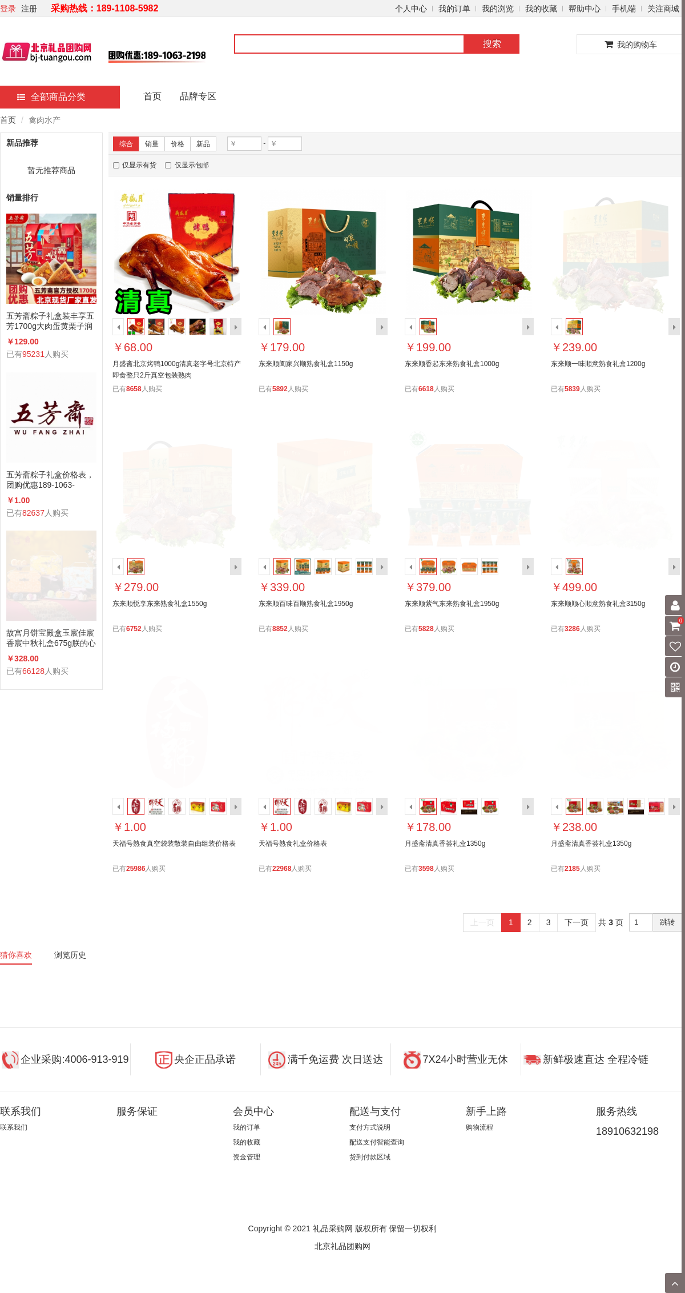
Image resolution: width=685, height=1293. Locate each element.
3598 (426, 869)
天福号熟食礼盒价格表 (293, 844)
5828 (426, 629)
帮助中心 (585, 8)
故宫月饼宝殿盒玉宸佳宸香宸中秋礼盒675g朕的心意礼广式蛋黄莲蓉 (51, 638)
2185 (572, 869)
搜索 (492, 44)
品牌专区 (198, 96)
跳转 (667, 922)
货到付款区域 (369, 1157)
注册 (29, 8)
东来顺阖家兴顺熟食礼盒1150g (306, 364)
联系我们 (13, 1127)
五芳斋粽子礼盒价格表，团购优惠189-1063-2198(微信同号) (50, 480)
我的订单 (454, 8)
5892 (280, 389)
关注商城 (663, 8)
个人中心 (411, 8)
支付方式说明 (369, 1127)
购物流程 (479, 1127)
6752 (134, 629)
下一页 (577, 922)
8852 (280, 629)
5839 (572, 389)
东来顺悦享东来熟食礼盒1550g (159, 604)
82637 (33, 512)
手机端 (624, 8)
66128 (33, 671)
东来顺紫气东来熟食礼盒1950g (452, 604)
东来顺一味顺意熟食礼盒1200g (598, 364)
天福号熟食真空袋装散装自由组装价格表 (174, 844)
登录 (8, 8)
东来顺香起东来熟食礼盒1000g (452, 364)
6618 (426, 389)
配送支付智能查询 (376, 1142)
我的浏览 (498, 8)
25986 (135, 869)
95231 (33, 354)
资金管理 (246, 1157)
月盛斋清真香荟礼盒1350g (445, 844)
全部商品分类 (51, 97)
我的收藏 (541, 8)
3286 (572, 629)
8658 (134, 389)
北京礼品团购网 (342, 1246)
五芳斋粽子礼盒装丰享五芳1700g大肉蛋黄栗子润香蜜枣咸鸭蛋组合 (50, 321)
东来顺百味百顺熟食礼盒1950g (306, 604)
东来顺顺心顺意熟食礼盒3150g (598, 604)
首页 (152, 96)
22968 (281, 869)
